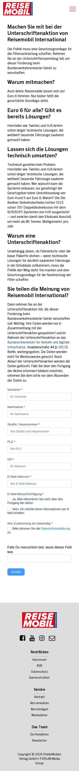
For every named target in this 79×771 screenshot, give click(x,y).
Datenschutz (39, 672)
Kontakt (39, 697)
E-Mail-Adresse (19, 476)
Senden (16, 572)
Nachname (16, 407)
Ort (10, 459)
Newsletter (39, 740)
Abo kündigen (39, 709)
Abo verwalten (39, 703)
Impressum (39, 660)
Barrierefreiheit (39, 678)
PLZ (11, 441)
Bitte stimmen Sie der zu (38, 530)
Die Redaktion (39, 734)
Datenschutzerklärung (55, 528)
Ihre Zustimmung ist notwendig (29, 523)
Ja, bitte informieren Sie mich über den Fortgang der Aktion (35, 501)
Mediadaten (39, 715)
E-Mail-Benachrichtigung (25, 494)
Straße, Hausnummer (23, 424)
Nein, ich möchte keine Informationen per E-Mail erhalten (38, 511)
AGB (39, 665)
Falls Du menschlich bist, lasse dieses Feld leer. (39, 549)
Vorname (14, 389)
